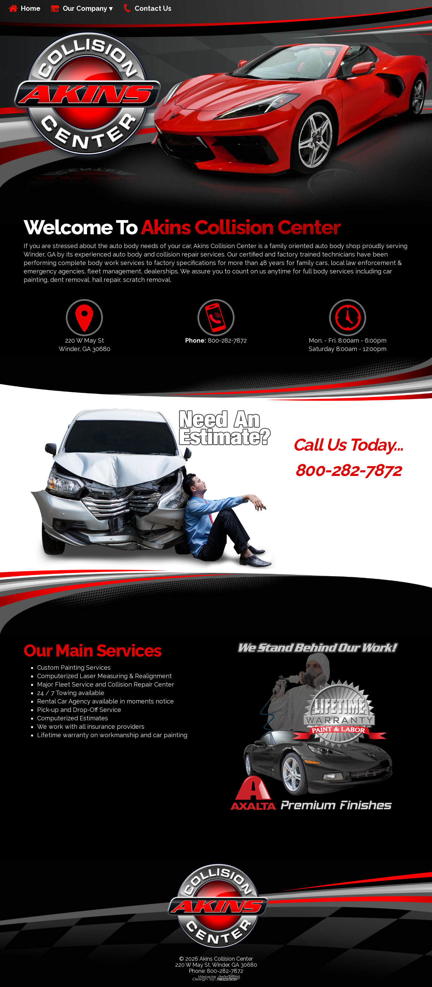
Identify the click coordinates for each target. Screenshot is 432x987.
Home (30, 8)
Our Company (85, 8)
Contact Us (153, 8)
